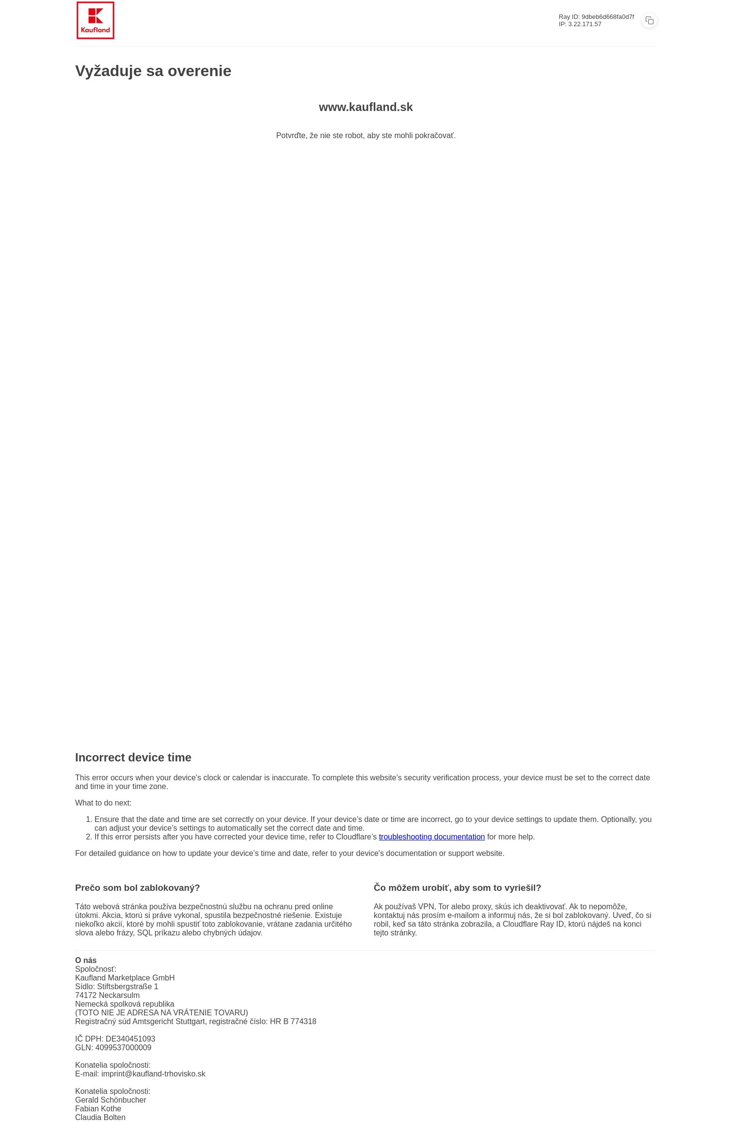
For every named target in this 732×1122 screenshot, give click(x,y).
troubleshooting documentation (432, 837)
